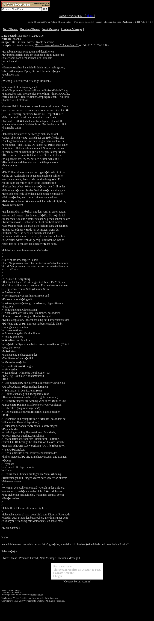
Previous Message (68, 557)
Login (30, 22)
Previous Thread (28, 557)
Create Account (64, 572)
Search (99, 22)
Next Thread (10, 557)
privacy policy (36, 594)
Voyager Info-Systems (47, 598)
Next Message (48, 557)
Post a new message (83, 22)
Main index (66, 22)
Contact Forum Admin (47, 22)
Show (90, 15)
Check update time (112, 22)
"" (57, 45)
